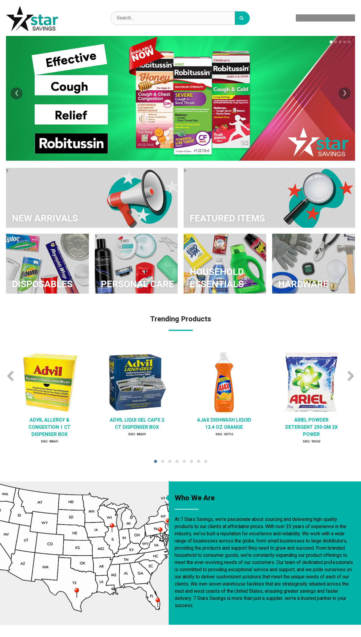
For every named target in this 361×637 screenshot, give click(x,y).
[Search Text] (180, 18)
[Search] (242, 18)
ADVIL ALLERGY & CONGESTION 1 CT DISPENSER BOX (49, 427)
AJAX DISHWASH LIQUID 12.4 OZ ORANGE (224, 423)
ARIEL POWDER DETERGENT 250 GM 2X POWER (311, 427)
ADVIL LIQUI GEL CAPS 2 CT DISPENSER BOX (137, 423)
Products (312, 18)
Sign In (342, 18)
